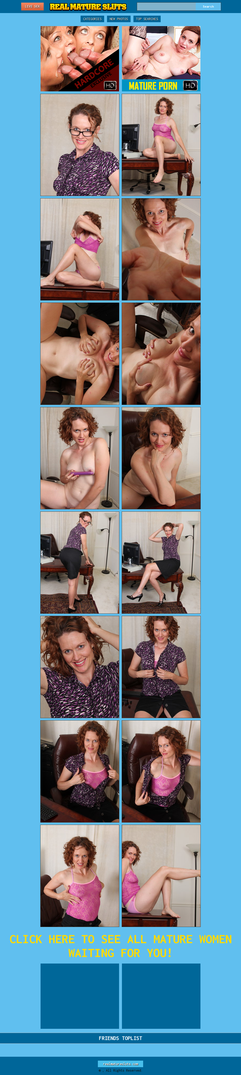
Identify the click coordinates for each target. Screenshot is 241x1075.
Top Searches (147, 19)
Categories (92, 19)
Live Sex (32, 6)
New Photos (119, 19)
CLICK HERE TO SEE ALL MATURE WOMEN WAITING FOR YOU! (120, 946)
